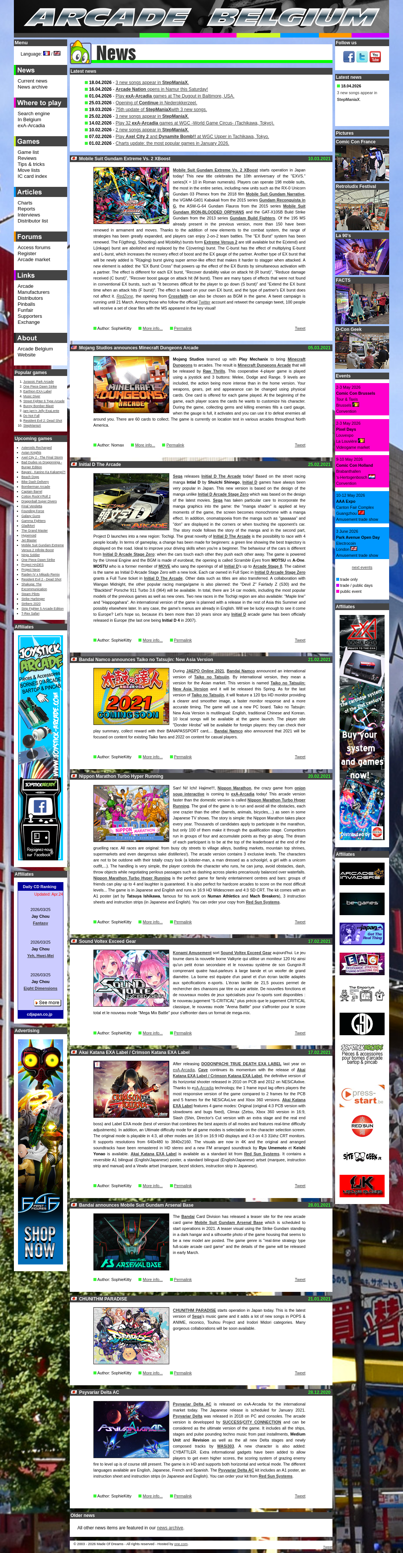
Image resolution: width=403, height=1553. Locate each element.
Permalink (183, 328)
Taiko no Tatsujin (211, 677)
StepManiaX (32, 425)
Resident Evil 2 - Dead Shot (41, 579)
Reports (26, 209)
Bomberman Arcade (35, 487)
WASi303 (225, 1446)
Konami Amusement (192, 952)
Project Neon (30, 569)
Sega (177, 476)
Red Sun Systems (263, 902)
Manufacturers (34, 292)
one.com (181, 1544)
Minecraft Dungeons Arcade (264, 365)
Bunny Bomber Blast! (38, 406)
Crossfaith (178, 296)
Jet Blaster (29, 540)
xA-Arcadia (204, 1087)
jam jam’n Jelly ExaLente (41, 411)
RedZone (125, 296)
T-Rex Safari (30, 613)
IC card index (32, 176)
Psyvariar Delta (187, 1416)
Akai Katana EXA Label (153, 1154)
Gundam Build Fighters (252, 218)
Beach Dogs (30, 477)
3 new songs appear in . (152, 82)
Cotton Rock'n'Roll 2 (36, 496)
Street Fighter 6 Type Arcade (44, 401)
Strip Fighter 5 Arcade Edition (42, 608)
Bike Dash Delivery (35, 482)
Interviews (29, 215)
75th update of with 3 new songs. (161, 109)
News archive (33, 87)
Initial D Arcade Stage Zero (223, 494)
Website (27, 355)
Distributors (30, 298)
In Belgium (29, 119)
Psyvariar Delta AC (192, 1404)
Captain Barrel (31, 491)
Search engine (34, 113)
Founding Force (32, 511)
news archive (170, 1527)
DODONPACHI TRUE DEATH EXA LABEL (241, 1063)
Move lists (29, 170)
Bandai (188, 1216)
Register (27, 253)
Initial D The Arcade (221, 476)
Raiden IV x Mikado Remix (40, 574)
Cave (203, 1069)
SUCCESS (232, 1422)
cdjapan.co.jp (39, 1014)
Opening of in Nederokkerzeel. (156, 102)
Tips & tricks (31, 164)
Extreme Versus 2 (220, 242)
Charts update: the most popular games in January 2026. (172, 143)
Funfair (25, 310)
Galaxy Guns (30, 516)
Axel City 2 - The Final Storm (42, 457)
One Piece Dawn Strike (40, 386)
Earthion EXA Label (37, 391)
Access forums (34, 247)
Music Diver (31, 396)
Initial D (249, 482)
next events (362, 567)
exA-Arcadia (242, 794)
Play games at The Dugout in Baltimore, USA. (175, 96)
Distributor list (33, 221)
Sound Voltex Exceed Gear (246, 952)
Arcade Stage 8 (267, 566)
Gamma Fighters (33, 521)
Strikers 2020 (31, 604)
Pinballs (26, 304)
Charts (25, 203)
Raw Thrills (214, 371)
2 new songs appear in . (152, 129)
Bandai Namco (241, 671)
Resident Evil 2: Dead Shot (42, 420)
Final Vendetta (31, 506)
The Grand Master (34, 530)
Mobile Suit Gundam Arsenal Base (229, 1222)
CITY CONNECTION (262, 1422)
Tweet (300, 328)
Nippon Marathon (234, 788)
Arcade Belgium (35, 349)
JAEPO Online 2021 (205, 671)
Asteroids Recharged (36, 448)
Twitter (204, 302)
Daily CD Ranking (39, 886)
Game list (28, 152)
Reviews (27, 158)
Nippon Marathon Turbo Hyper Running (132, 878)
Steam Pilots (30, 594)
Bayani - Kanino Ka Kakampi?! (43, 472)
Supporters (30, 316)
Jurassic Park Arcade (38, 381)
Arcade (25, 286)
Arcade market (34, 259)
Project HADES (32, 565)
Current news (32, 81)
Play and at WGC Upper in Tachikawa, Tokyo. (192, 136)
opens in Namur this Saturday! (162, 89)
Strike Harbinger (33, 599)
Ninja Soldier (30, 555)
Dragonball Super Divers (39, 501)
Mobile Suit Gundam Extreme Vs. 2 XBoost (215, 170)
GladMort (28, 526)
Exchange (29, 322)
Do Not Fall (31, 416)
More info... (152, 328)
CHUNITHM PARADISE (194, 1310)
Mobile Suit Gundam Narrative (275, 194)
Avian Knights (31, 452)
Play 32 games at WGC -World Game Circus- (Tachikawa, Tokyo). (195, 123)
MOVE (164, 566)
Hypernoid (28, 535)
